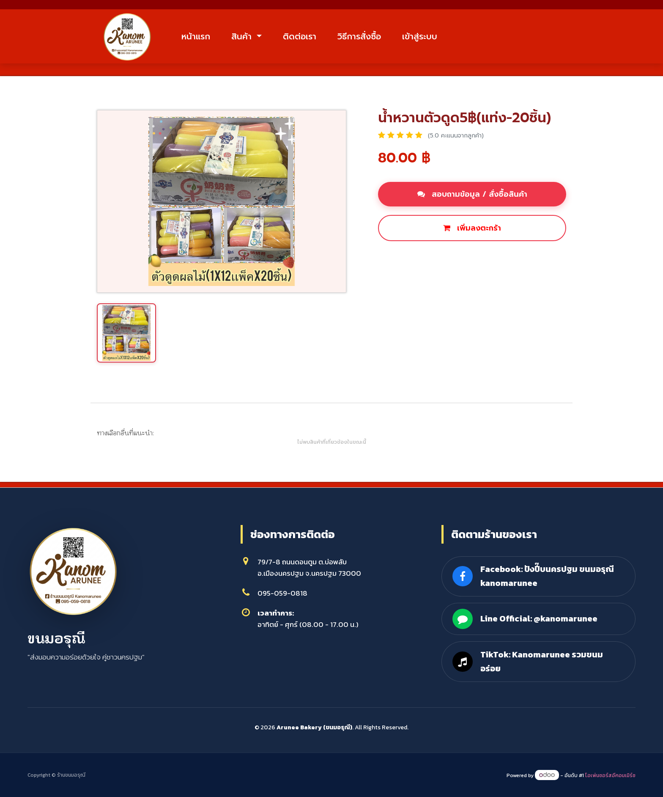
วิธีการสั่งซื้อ (363, 36)
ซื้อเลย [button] (398, 258)
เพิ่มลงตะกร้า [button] (472, 229)
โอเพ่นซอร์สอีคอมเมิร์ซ (610, 775)
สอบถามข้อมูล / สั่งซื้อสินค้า (472, 195)
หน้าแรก (200, 36)
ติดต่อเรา (304, 36)
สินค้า (247, 36)
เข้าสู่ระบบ (423, 36)
